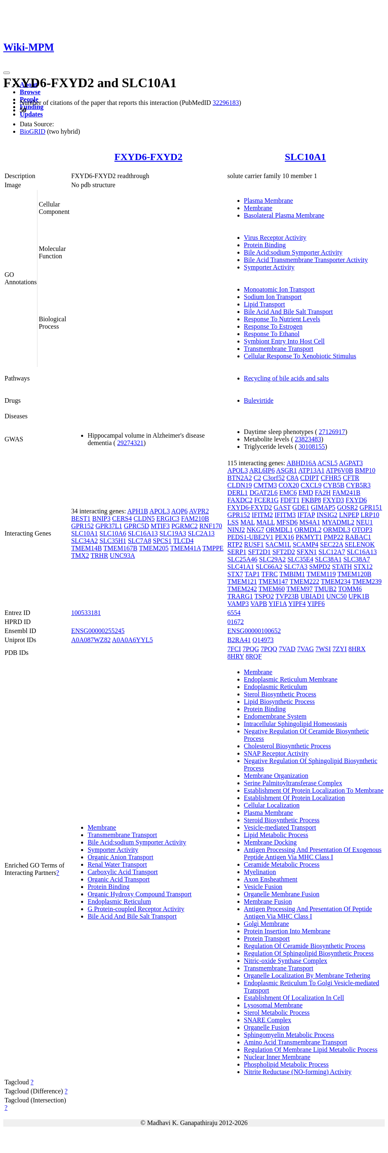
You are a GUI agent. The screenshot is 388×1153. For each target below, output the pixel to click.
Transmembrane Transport (279, 348)
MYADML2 (338, 522)
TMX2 (80, 555)
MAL (247, 522)
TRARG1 (240, 596)
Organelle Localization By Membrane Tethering (307, 975)
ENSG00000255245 (98, 630)
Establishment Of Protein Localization (294, 797)
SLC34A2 (84, 540)
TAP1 (252, 574)
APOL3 (159, 511)
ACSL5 (328, 462)
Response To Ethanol (272, 333)
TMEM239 (366, 581)
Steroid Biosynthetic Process (282, 820)
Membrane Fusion (268, 901)
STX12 (362, 566)
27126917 (332, 431)
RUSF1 (254, 544)
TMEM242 (242, 588)
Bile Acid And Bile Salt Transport (288, 311)
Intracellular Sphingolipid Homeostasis (295, 723)
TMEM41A (185, 548)
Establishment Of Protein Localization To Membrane (313, 790)
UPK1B (359, 596)
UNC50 (336, 596)
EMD (305, 492)
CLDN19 (240, 485)
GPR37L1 (108, 525)
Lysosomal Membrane (273, 1005)
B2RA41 (239, 639)
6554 (234, 612)
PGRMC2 (185, 525)
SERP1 (237, 551)
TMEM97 (299, 588)
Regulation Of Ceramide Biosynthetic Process (304, 945)
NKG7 (255, 529)
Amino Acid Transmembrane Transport (295, 1042)
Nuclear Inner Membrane (277, 1056)
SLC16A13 (143, 533)
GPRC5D (136, 525)
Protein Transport (267, 938)
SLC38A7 (356, 559)
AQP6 (179, 511)
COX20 (289, 485)
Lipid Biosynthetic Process (279, 701)
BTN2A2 (240, 477)
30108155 (312, 446)
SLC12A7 (331, 551)
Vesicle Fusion (263, 886)
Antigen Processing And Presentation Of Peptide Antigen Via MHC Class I (308, 912)
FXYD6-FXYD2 (148, 156)
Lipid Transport (264, 304)
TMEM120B (354, 574)
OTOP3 (362, 529)
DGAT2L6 (263, 492)
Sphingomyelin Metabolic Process (289, 1034)
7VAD (287, 648)
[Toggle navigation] (6, 73)
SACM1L (278, 544)
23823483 (308, 439)
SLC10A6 (113, 533)
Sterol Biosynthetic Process (280, 694)
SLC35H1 (113, 540)
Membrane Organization (276, 775)
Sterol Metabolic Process (277, 1012)
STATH (342, 566)
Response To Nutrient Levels (282, 319)
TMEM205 (154, 548)
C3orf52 (274, 477)
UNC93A (122, 555)
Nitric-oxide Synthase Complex (286, 960)
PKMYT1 (309, 537)
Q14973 (263, 639)
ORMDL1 (279, 529)
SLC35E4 (300, 559)
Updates (31, 114)
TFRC (269, 574)
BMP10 (365, 470)
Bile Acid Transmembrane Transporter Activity (306, 259)
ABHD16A (301, 462)
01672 (236, 621)
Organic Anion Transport (120, 857)
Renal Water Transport (117, 864)
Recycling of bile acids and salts (286, 378)
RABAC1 (358, 537)
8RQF (254, 656)
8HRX (357, 648)
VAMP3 (238, 603)
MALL (265, 522)
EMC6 (288, 492)
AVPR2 (199, 511)
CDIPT (309, 477)
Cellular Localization (272, 805)
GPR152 (82, 525)
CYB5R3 (358, 485)
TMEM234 (336, 581)
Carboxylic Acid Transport (123, 871)
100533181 (86, 612)
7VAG (305, 648)
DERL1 (238, 492)
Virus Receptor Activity (275, 237)
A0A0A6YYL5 (132, 639)
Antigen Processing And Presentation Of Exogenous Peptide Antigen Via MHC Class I (313, 853)
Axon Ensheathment (270, 879)
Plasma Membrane (268, 200)
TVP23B (287, 596)
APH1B (137, 511)
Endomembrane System (275, 716)
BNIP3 (101, 518)
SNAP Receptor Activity (276, 753)
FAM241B (346, 492)
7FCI (234, 648)
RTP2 (235, 544)
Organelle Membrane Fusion (282, 894)
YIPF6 (316, 603)
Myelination (260, 871)
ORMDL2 (308, 529)
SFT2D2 (283, 551)
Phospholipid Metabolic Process (286, 1064)
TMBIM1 (292, 574)
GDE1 (301, 507)
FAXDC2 (240, 499)
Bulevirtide (259, 400)
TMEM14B (86, 548)
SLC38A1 (328, 559)
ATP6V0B (339, 470)
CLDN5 (144, 518)
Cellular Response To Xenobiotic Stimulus (300, 356)
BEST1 (81, 518)
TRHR (99, 555)
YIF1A (278, 603)
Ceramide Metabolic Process (282, 864)
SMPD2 (319, 566)
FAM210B (195, 518)
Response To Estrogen (273, 326)
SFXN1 (307, 551)
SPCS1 (162, 540)
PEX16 (284, 537)
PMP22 (334, 537)
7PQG (251, 648)
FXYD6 (356, 499)
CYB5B (334, 485)
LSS (233, 522)
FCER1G (266, 499)
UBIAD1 (312, 596)
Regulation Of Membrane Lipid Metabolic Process (311, 1049)
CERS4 (122, 518)
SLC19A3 (173, 533)
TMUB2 (325, 588)
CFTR (351, 477)
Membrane (258, 207)
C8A (292, 477)
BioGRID (32, 131)
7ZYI (339, 648)
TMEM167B (120, 548)
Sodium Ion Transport (273, 296)
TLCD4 (183, 540)
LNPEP (349, 514)
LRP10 (369, 514)
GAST (282, 507)
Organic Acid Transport (119, 879)
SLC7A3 (295, 566)
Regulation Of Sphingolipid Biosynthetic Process (309, 953)
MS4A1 (309, 522)
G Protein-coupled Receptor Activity (136, 908)
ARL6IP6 (262, 470)
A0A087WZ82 (91, 639)
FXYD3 (333, 499)
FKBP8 (311, 499)
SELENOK (360, 544)
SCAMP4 (305, 544)
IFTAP (306, 514)
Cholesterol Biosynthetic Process (287, 745)
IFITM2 (262, 514)
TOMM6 (350, 588)
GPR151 (371, 507)
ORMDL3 (337, 529)
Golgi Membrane (266, 923)
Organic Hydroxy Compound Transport (140, 894)
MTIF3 (160, 525)
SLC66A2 (269, 566)
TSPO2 (264, 596)
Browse (30, 91)
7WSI (323, 648)
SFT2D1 (259, 551)
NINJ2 (236, 529)
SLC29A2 (272, 559)
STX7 (235, 574)
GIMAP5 (323, 507)
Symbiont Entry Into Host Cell (284, 341)
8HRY (236, 656)
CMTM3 (265, 485)
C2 (257, 477)
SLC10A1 (305, 156)
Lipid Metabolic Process (276, 834)
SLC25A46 (243, 559)
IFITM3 (285, 514)
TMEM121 (242, 581)
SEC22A (331, 544)
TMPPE (213, 548)
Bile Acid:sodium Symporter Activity (293, 252)
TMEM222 (304, 581)
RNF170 (211, 525)
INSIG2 (326, 514)
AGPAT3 (351, 462)
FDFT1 (290, 499)
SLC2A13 (201, 533)
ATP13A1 (311, 470)
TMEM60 (271, 588)
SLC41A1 (241, 566)
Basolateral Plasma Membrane (284, 215)
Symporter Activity (269, 267)
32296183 (226, 102)
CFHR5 (331, 477)
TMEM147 (273, 581)
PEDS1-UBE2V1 (251, 537)
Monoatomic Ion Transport (279, 289)
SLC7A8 (139, 540)
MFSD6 (287, 522)
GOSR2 (347, 507)
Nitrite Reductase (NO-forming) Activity (298, 1071)
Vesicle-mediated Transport (280, 827)
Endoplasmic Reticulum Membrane (291, 679)
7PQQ (269, 648)
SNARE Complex (267, 1019)
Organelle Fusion (266, 1027)
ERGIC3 (167, 518)
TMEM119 (321, 574)
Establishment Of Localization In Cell (294, 997)
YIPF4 (297, 603)
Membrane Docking (270, 842)
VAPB (258, 603)
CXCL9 (311, 485)
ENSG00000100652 (254, 630)
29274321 (130, 442)
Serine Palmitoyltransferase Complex (293, 782)
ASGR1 (286, 470)
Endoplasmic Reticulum (119, 901)
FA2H (323, 492)
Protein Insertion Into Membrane (287, 931)
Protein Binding (265, 244)
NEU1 (364, 522)
